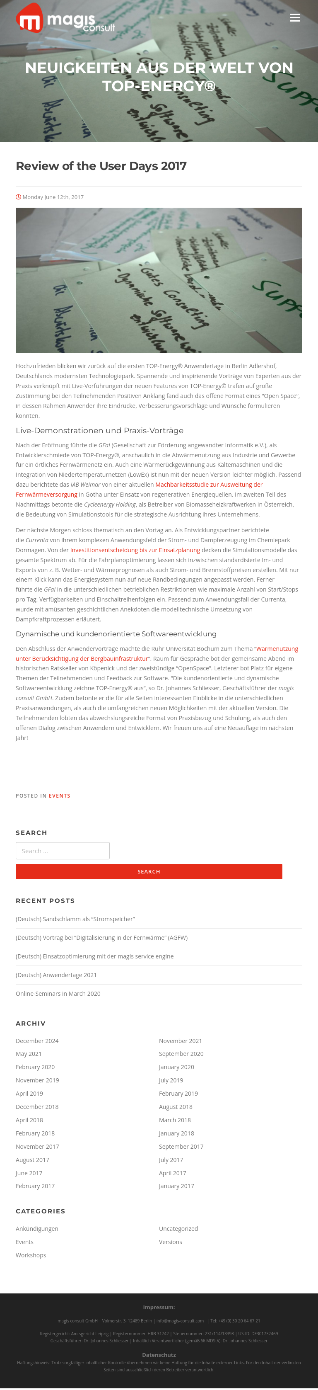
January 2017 (176, 1188)
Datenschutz (159, 1357)
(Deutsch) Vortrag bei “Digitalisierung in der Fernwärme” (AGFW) (102, 939)
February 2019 (178, 1095)
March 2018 (175, 1122)
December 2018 (37, 1108)
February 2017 (35, 1188)
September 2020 (181, 1056)
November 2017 (37, 1148)
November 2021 (180, 1042)
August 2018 (176, 1108)
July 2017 (171, 1161)
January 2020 (176, 1069)
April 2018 (29, 1122)
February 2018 (35, 1135)
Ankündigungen (37, 1231)
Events (60, 797)
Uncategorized (178, 1231)
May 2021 (29, 1056)
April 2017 (172, 1175)
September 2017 (181, 1148)
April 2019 (29, 1095)
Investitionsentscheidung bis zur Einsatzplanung (135, 551)
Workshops (31, 1257)
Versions (170, 1243)
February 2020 (35, 1069)
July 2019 (171, 1082)
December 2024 (37, 1042)
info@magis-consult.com (180, 1322)
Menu (295, 18)
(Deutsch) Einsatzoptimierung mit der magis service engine (94, 958)
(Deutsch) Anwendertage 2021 (56, 976)
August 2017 (32, 1161)
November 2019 (37, 1082)
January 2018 (176, 1135)
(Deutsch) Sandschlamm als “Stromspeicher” (75, 920)
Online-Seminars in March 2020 (58, 995)
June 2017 (29, 1175)
